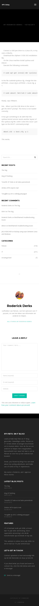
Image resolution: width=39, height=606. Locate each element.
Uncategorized (6, 258)
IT (2, 252)
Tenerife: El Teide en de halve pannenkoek (16, 182)
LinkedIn (20, 602)
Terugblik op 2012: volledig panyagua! (14, 194)
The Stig (4, 170)
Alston (4, 226)
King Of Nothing (7, 176)
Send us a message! (12, 575)
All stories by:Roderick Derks (19, 321)
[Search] (35, 157)
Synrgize (25, 598)
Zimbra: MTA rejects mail (10, 188)
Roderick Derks (14, 25)
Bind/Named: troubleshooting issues (20, 226)
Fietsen (4, 246)
